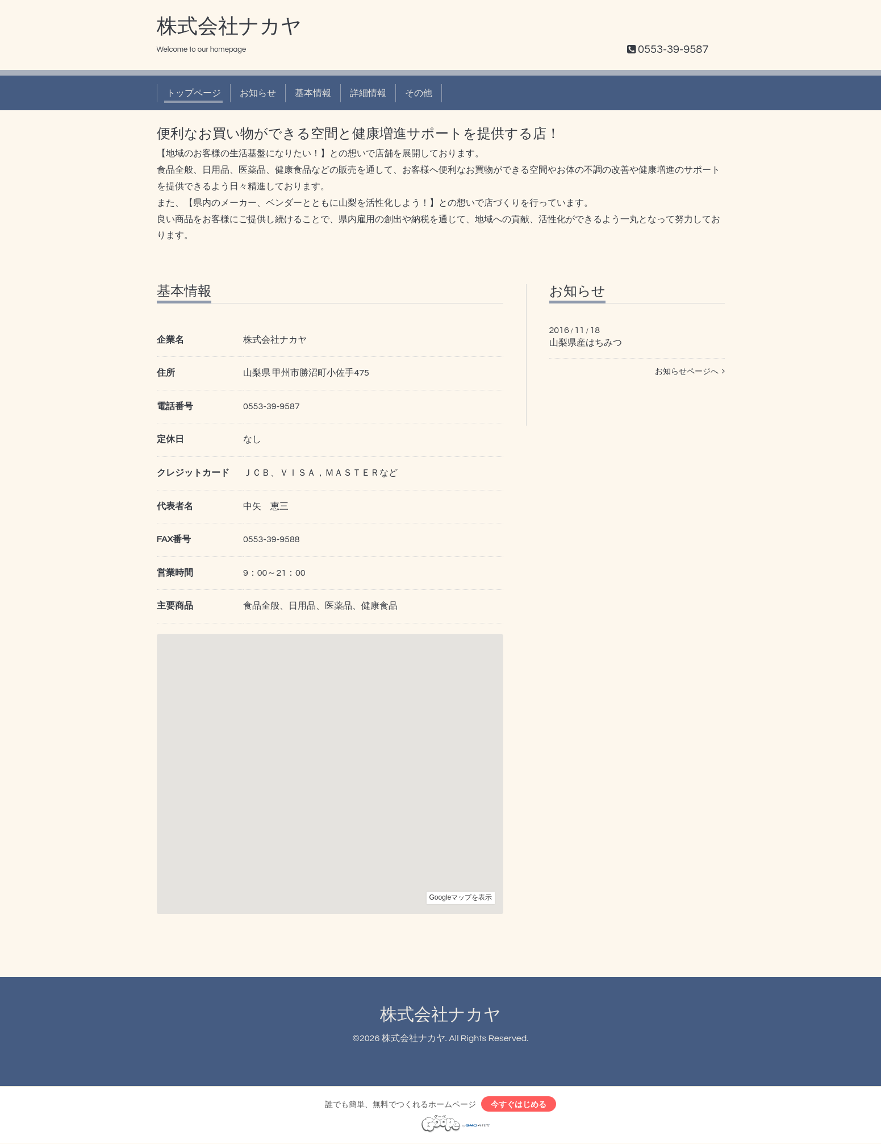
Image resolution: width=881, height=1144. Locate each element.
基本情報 (313, 93)
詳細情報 (368, 93)
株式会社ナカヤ (229, 27)
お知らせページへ (690, 372)
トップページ (193, 93)
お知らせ (258, 93)
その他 (418, 93)
